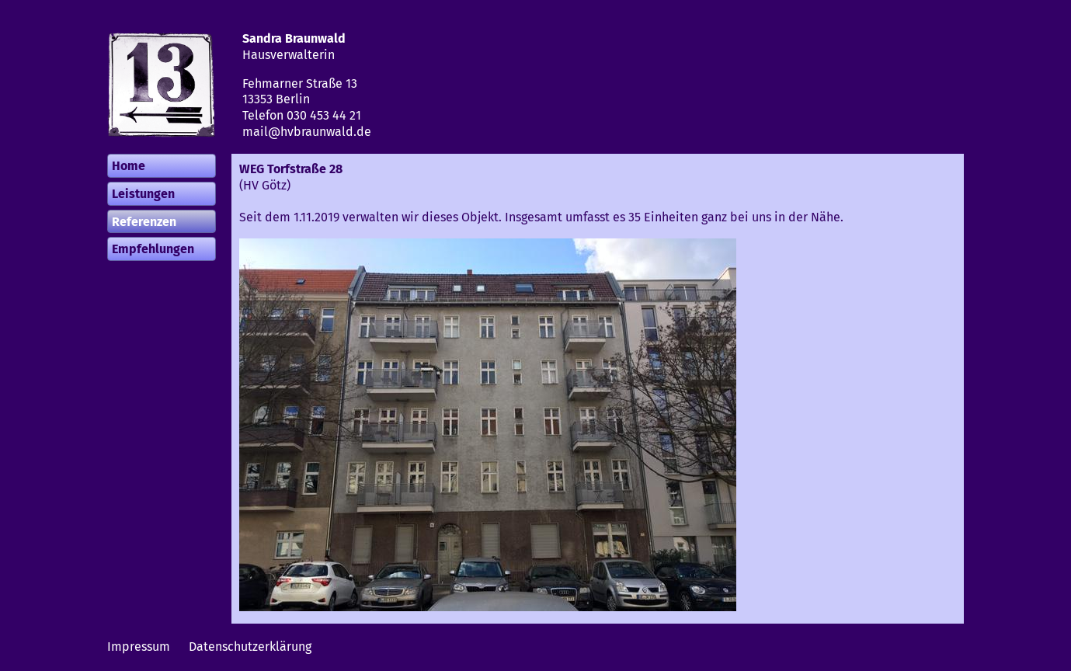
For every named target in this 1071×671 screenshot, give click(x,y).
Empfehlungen (153, 249)
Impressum (138, 646)
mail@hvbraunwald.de (306, 131)
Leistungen (143, 193)
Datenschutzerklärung (250, 646)
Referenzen (144, 221)
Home (128, 165)
